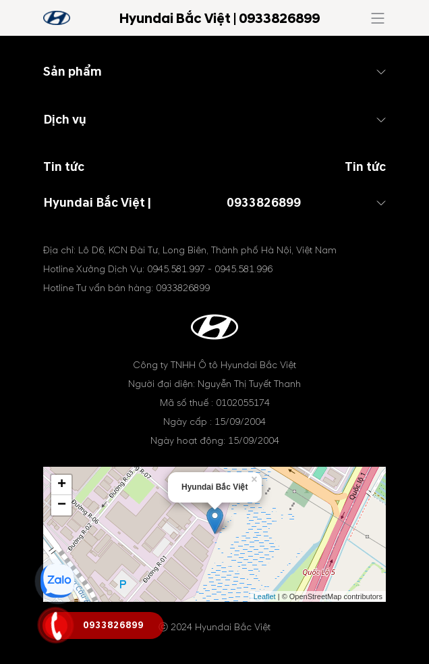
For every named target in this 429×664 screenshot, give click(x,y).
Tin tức (365, 167)
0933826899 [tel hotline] (264, 203)
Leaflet (265, 596)
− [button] (61, 505)
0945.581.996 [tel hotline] (243, 269)
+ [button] (61, 485)
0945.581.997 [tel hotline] (176, 269)
